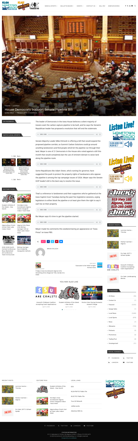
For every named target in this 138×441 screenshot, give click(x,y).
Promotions (122, 335)
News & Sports (50, 6)
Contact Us (90, 6)
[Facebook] (125, 6)
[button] (19, 156)
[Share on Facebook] (48, 241)
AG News (122, 296)
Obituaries (122, 326)
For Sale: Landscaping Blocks (128, 277)
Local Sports (122, 318)
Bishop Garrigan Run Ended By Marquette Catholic (24, 249)
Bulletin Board (66, 6)
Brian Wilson (10, 113)
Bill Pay (102, 6)
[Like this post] (44, 241)
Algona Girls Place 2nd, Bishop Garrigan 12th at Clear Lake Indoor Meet (23, 229)
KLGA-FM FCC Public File (79, 391)
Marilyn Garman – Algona (127, 243)
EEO (72, 386)
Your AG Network (76, 401)
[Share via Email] (61, 241)
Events (79, 6)
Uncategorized (122, 343)
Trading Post (122, 339)
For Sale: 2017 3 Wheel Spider (126, 254)
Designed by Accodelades (69, 438)
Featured (122, 305)
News (122, 322)
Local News (122, 313)
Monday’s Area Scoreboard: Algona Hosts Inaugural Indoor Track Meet (24, 208)
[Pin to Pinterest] (56, 241)
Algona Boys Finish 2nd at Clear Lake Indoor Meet (8, 227)
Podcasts (122, 331)
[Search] (135, 6)
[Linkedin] (129, 6)
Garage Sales (122, 309)
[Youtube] (132, 6)
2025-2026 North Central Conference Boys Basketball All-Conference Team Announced (8, 251)
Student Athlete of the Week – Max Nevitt (8, 207)
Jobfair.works (114, 6)
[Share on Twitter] (52, 241)
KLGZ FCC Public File (78, 396)
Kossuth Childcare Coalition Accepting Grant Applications (127, 267)
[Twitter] (127, 6)
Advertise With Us (76, 411)
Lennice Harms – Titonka (126, 231)
